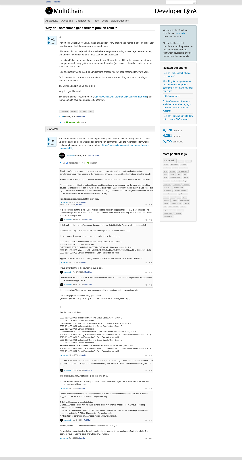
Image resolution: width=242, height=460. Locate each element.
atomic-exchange (178, 187)
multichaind (175, 181)
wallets (183, 206)
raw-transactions (182, 171)
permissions (183, 168)
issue (165, 177)
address (172, 171)
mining (172, 174)
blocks (166, 197)
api (185, 174)
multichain (169, 160)
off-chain (180, 210)
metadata (186, 184)
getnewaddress (168, 216)
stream (166, 164)
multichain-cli (167, 190)
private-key (167, 187)
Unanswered (83, 20)
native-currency (184, 200)
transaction (167, 184)
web (179, 197)
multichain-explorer (175, 177)
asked (61, 117)
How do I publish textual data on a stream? (177, 74)
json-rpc (184, 164)
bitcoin (166, 203)
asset (165, 174)
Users (105, 20)
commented (64, 202)
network (187, 203)
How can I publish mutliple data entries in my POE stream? (178, 117)
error (165, 171)
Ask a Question (120, 20)
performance (182, 194)
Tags (96, 20)
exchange (178, 213)
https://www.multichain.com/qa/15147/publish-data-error (120, 96)
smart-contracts (173, 206)
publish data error (171, 96)
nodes (186, 177)
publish (83, 111)
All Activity (51, 20)
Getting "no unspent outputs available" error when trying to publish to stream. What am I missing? (177, 106)
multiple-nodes (168, 213)
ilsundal (81, 117)
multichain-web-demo (180, 190)
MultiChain (180, 33)
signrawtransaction (169, 210)
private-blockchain (176, 203)
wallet (175, 168)
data (174, 194)
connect (166, 181)
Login (48, 2)
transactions (174, 164)
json (185, 197)
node (179, 174)
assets (188, 161)
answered (71, 155)
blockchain (167, 168)
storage (175, 200)
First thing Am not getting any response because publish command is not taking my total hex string (178, 86)
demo (172, 197)
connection (167, 194)
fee (165, 206)
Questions (67, 20)
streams (181, 161)
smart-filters (177, 184)
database (166, 200)
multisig (184, 181)
